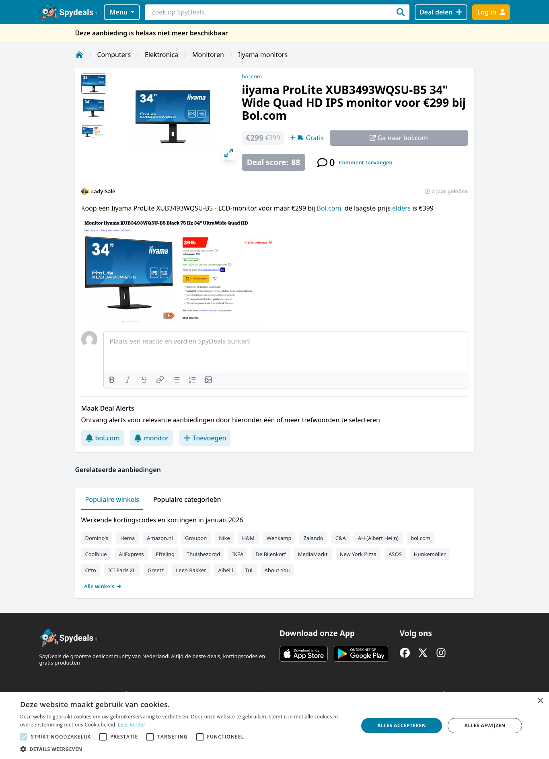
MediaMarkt (313, 554)
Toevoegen (204, 438)
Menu (121, 12)
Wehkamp (279, 538)
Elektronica (161, 54)
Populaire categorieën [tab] (187, 499)
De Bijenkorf (270, 554)
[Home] (79, 55)
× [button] (540, 701)
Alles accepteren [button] (401, 725)
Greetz (156, 570)
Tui (249, 570)
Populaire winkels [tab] (112, 499)
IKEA (237, 554)
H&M (248, 538)
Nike (224, 538)
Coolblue (96, 554)
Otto (90, 570)
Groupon (196, 538)
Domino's (96, 538)
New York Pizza (358, 554)
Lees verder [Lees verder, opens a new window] (132, 724)
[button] (184, 749)
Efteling (165, 554)
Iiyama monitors (263, 54)
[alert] (274, 725)
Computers (114, 54)
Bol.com (329, 208)
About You (277, 570)
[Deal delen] (441, 12)
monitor (151, 438)
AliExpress (131, 554)
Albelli (225, 570)
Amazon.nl (160, 538)
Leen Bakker (191, 570)
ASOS (395, 554)
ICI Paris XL (122, 570)
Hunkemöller (430, 554)
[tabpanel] (274, 551)
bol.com (252, 76)
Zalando (313, 538)
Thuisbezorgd (203, 554)
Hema (127, 538)
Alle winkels (102, 586)
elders (402, 208)
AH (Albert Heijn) (378, 538)
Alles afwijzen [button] (485, 725)
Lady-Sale (103, 191)
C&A (340, 538)
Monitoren (208, 54)
